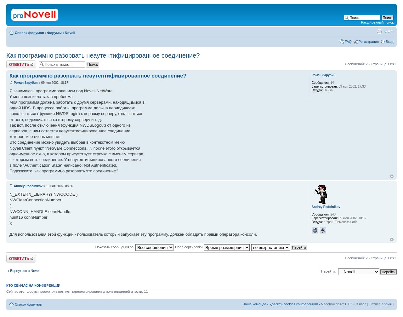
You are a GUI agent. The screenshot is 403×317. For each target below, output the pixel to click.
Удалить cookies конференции (294, 304)
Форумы (54, 33)
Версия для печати (379, 31)
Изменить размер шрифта (389, 31)
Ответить (21, 64)
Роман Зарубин (26, 82)
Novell (70, 33)
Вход (390, 41)
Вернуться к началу (392, 176)
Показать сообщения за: (134, 247)
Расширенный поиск (377, 22)
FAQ (348, 41)
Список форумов (29, 33)
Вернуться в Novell (25, 271)
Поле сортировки (212, 247)
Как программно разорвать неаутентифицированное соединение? (103, 55)
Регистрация (369, 41)
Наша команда (254, 304)
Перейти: (328, 271)
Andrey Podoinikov (28, 186)
